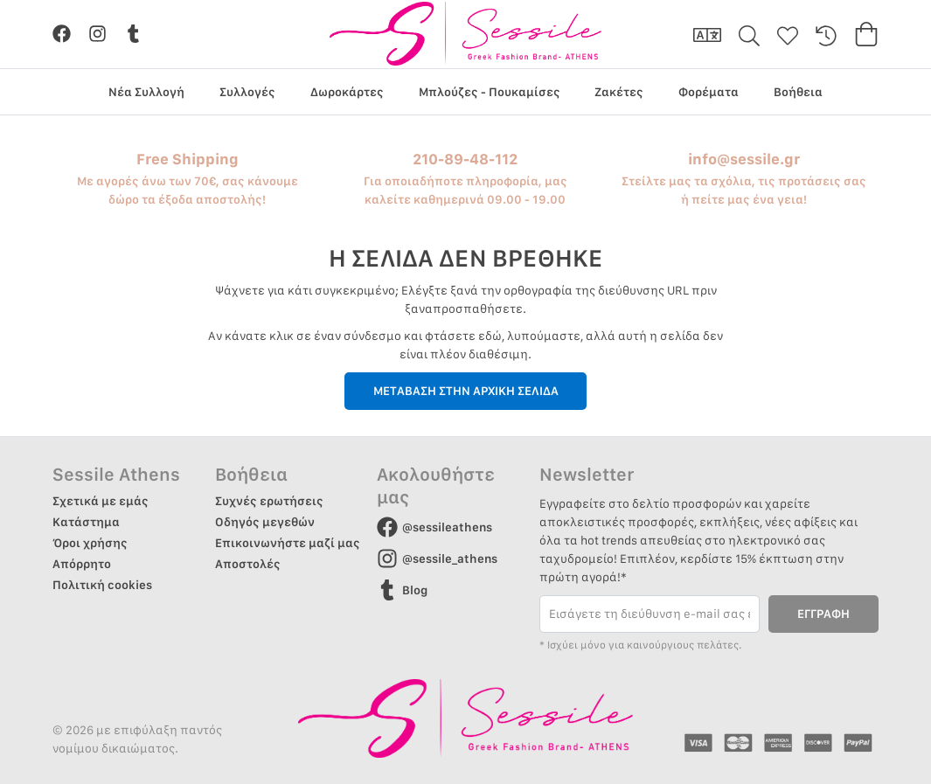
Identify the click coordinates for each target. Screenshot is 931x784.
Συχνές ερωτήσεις (269, 501)
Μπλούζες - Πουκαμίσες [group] (489, 92)
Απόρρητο (81, 564)
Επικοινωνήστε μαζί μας (287, 543)
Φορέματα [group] (708, 92)
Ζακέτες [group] (618, 92)
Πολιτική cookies (102, 585)
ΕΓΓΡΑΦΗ (823, 614)
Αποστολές (248, 564)
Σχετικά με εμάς (100, 501)
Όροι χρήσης (90, 543)
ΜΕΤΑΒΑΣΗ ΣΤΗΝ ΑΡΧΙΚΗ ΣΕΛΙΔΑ (466, 391)
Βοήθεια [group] (798, 92)
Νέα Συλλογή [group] (146, 92)
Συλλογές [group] (247, 92)
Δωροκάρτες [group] (347, 92)
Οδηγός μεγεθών (265, 522)
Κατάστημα (86, 522)
